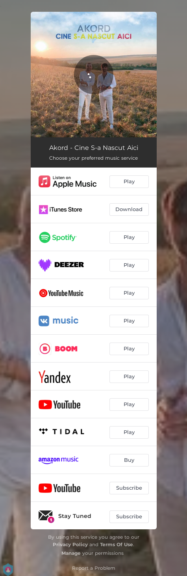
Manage (71, 553)
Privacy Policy (70, 544)
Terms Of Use (116, 544)
